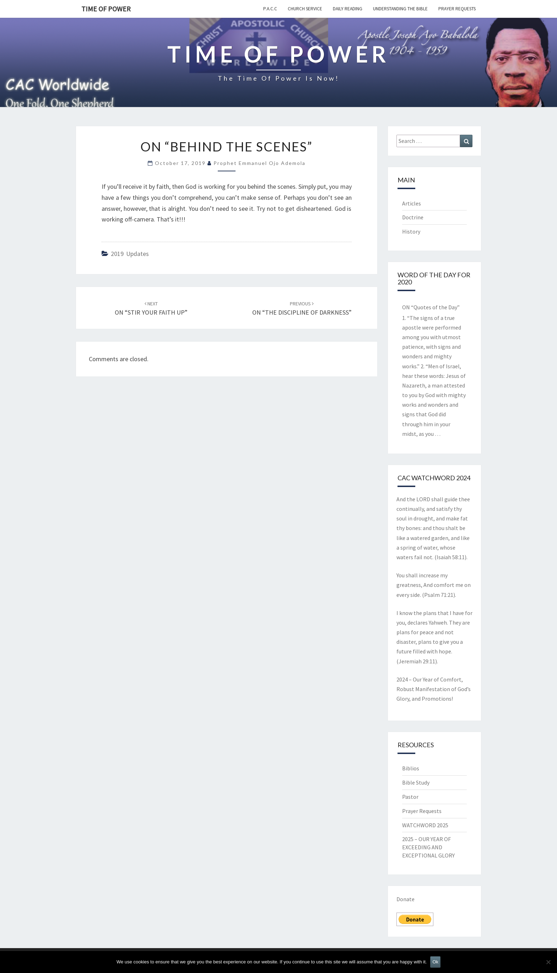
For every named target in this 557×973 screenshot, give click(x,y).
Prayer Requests (457, 9)
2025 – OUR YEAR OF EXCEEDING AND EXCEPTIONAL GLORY (428, 847)
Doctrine (412, 217)
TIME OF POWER (106, 8)
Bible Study (415, 782)
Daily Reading (347, 9)
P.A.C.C (270, 9)
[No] (548, 962)
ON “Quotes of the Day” (431, 307)
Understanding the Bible (400, 9)
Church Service (305, 9)
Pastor (410, 796)
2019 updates (130, 254)
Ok (435, 961)
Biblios (410, 768)
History (411, 231)
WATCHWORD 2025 (425, 825)
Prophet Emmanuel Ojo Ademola (259, 163)
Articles (411, 203)
